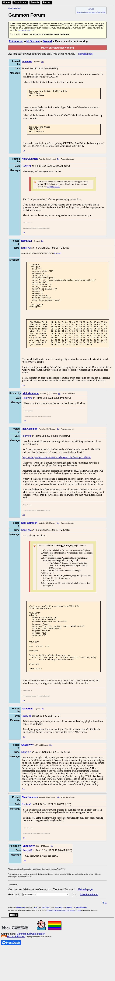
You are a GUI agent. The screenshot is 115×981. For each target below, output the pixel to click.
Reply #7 (26, 782)
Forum (46, 2)
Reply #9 (27, 880)
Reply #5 (26, 546)
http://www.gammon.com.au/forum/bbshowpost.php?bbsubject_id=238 (56, 474)
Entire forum (16, 41)
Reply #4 (26, 452)
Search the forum (89, 925)
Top (24, 153)
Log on (91, 9)
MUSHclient (33, 41)
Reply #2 (26, 250)
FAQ (103, 12)
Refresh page (85, 54)
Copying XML (53, 189)
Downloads (20, 2)
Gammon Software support (31, 964)
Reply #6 (26, 746)
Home (6, 2)
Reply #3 (27, 414)
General (47, 41)
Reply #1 (26, 168)
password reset (24, 30)
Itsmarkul (57, 256)
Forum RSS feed (16, 967)
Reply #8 (26, 834)
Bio (42, 62)
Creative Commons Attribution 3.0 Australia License (64, 941)
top (104, 933)
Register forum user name (86, 12)
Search (35, 2)
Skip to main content (14, 8)
